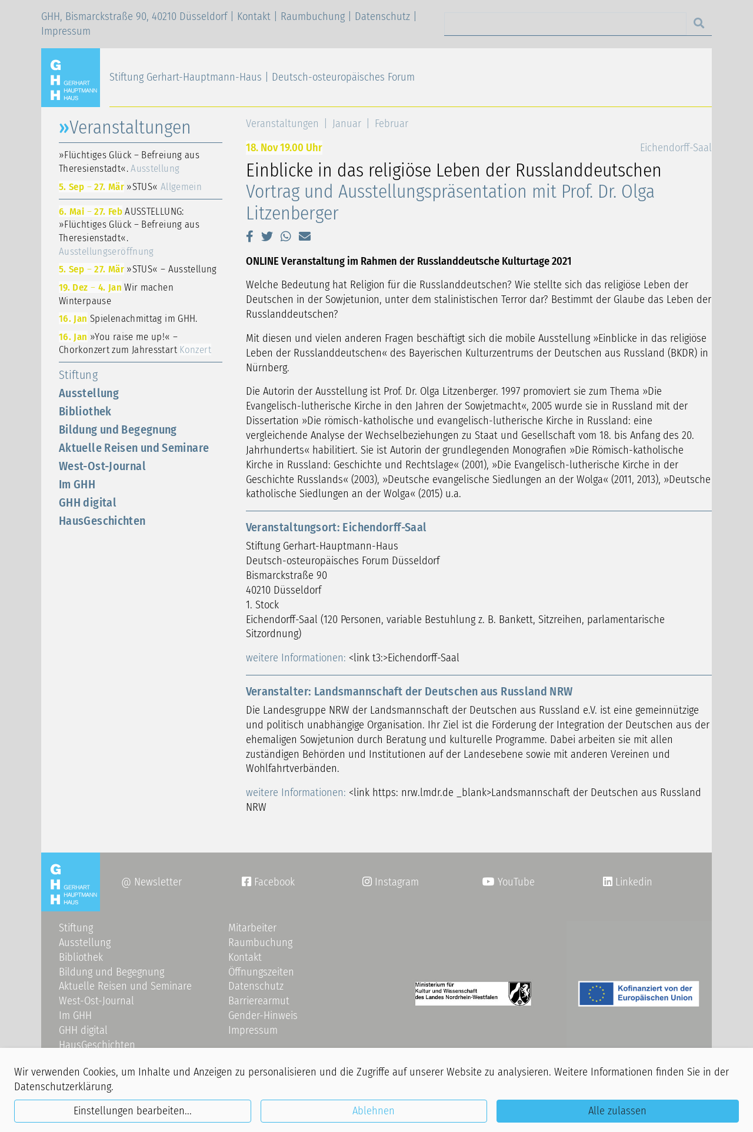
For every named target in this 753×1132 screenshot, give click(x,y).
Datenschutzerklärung (62, 1086)
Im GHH (77, 484)
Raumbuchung (313, 16)
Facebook (268, 881)
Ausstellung (89, 393)
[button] (250, 236)
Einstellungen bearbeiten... (133, 1110)
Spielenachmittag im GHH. (128, 318)
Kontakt (254, 16)
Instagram (390, 881)
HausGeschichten (102, 521)
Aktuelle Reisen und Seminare (134, 448)
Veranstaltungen (282, 123)
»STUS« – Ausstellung (138, 269)
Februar (391, 123)
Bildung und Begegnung (118, 429)
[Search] (565, 23)
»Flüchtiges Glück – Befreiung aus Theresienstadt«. (129, 161)
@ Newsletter (151, 881)
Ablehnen (373, 1110)
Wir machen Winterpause (116, 294)
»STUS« (130, 186)
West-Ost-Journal (102, 466)
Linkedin (632, 881)
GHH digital (87, 502)
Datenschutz (382, 16)
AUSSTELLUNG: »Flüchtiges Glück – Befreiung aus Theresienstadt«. (129, 231)
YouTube (508, 881)
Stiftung (78, 375)
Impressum (66, 31)
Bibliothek (85, 411)
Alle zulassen (617, 1110)
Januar (346, 123)
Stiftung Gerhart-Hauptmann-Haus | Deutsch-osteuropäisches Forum (262, 77)
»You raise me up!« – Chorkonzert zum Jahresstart (135, 343)
